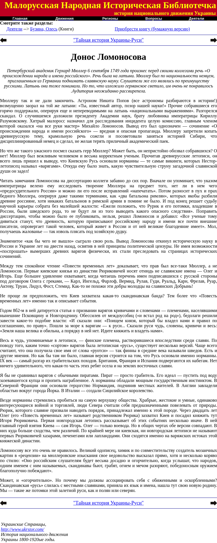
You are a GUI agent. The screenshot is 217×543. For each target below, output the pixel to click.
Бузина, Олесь (43, 29)
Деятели (14, 29)
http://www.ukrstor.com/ (22, 529)
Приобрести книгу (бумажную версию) (152, 29)
